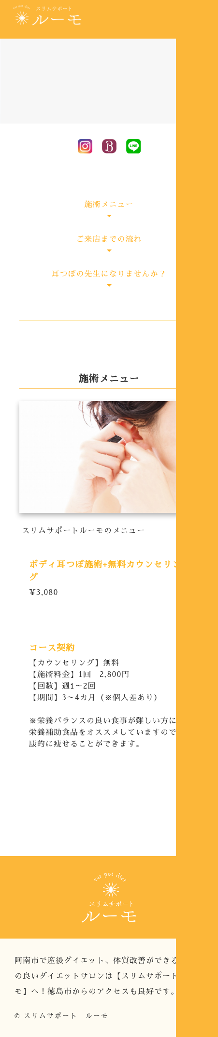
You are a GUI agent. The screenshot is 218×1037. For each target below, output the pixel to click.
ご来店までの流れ (109, 239)
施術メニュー (108, 204)
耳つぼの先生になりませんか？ (108, 274)
